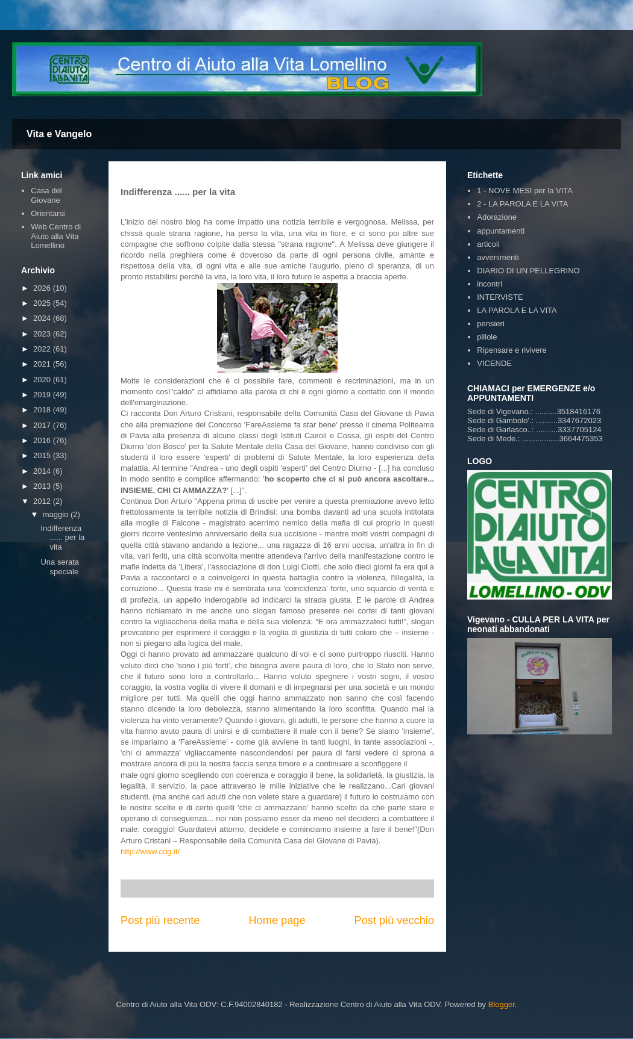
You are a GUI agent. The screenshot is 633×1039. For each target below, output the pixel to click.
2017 (43, 425)
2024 (43, 318)
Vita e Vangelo (59, 134)
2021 (43, 363)
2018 (43, 409)
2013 (43, 486)
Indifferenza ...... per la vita (62, 537)
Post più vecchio (394, 920)
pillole (487, 336)
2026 (43, 288)
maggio (57, 514)
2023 (43, 333)
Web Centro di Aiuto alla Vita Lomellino (56, 236)
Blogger (501, 1004)
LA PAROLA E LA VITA (516, 310)
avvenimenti (497, 257)
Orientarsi (48, 213)
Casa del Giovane (46, 195)
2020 (43, 379)
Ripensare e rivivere (512, 350)
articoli (488, 244)
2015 (43, 455)
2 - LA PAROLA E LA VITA (522, 203)
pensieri (491, 323)
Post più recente (160, 920)
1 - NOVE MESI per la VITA (525, 190)
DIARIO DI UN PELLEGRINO (528, 270)
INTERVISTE (500, 297)
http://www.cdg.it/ (150, 851)
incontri (489, 283)
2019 (43, 394)
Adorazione (497, 217)
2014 (43, 471)
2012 (43, 501)
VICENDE (494, 363)
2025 (43, 303)
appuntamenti (500, 230)
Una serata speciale (59, 566)
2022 (43, 348)
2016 (43, 440)
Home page (276, 920)
